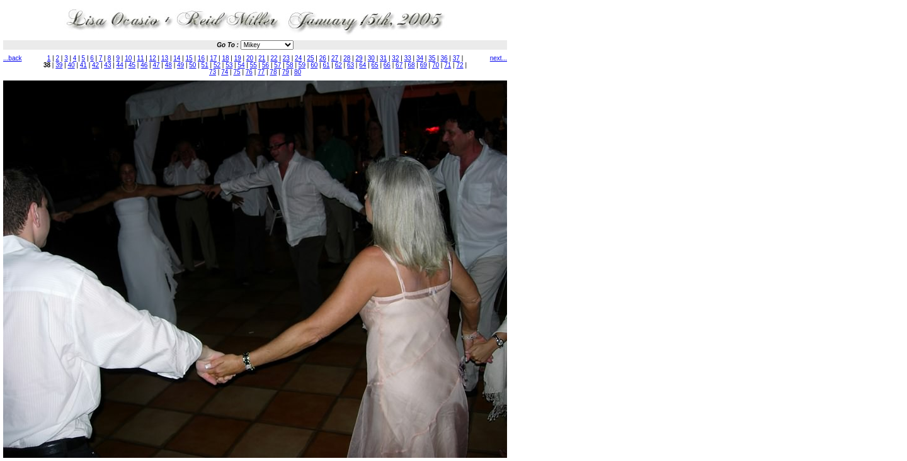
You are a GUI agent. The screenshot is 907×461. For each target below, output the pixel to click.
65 (375, 65)
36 (443, 58)
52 (217, 65)
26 (322, 58)
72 (460, 65)
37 (456, 58)
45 (131, 65)
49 (180, 65)
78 (273, 72)
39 (58, 65)
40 (71, 65)
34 (419, 58)
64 (362, 65)
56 (265, 65)
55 (253, 65)
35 (431, 58)
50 (192, 65)
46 (143, 65)
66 (387, 65)
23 (286, 58)
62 (338, 65)
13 (164, 58)
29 (359, 58)
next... (498, 58)
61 (325, 65)
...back (12, 58)
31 (383, 58)
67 (399, 65)
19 (237, 58)
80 (297, 72)
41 (83, 65)
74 (224, 72)
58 (290, 65)
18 (225, 58)
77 (261, 72)
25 (310, 58)
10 (128, 58)
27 (334, 58)
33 (407, 58)
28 (346, 58)
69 (423, 65)
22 (274, 58)
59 (302, 65)
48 (168, 65)
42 (95, 65)
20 (249, 58)
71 (447, 65)
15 (189, 58)
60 (314, 65)
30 (371, 58)
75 (237, 72)
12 (152, 58)
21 (261, 58)
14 (176, 58)
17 (213, 58)
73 (212, 72)
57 (277, 65)
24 (298, 58)
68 (411, 65)
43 (107, 65)
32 (395, 58)
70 (435, 65)
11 (140, 58)
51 (205, 65)
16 (201, 58)
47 (155, 65)
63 (350, 65)
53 (228, 65)
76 (249, 72)
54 (240, 65)
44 (120, 65)
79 (285, 72)
